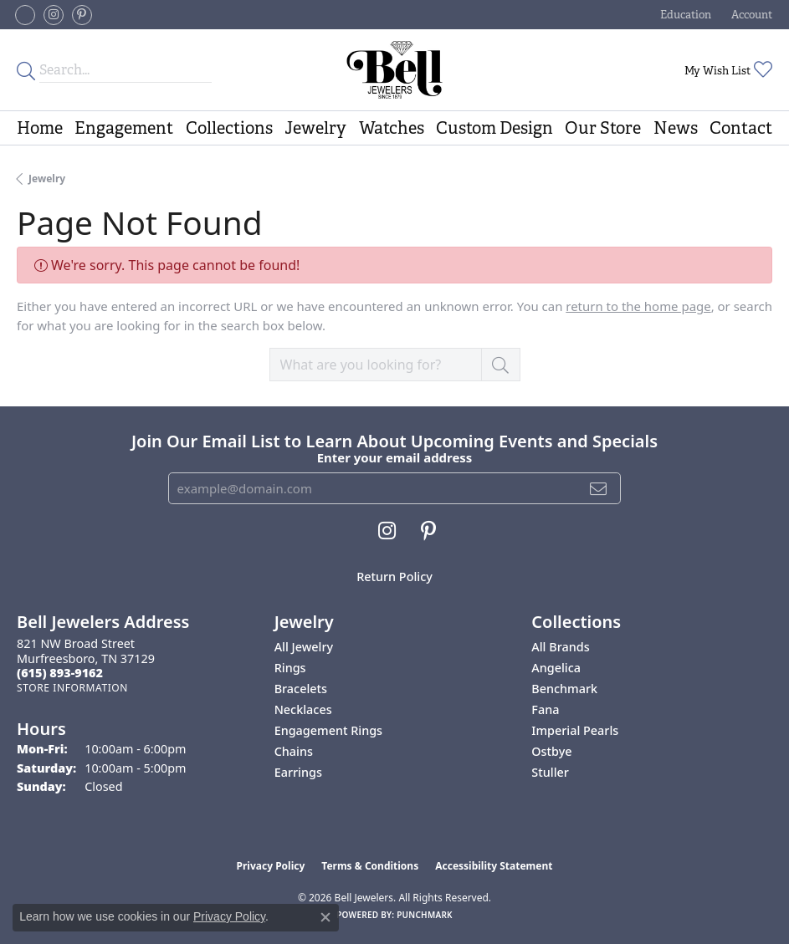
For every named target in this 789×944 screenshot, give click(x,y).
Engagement (123, 128)
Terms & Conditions (369, 866)
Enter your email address (395, 457)
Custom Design (494, 128)
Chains (293, 751)
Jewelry (315, 128)
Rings (290, 668)
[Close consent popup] (325, 917)
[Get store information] (72, 688)
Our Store (603, 128)
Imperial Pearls (574, 730)
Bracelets (300, 689)
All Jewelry (304, 647)
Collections (229, 128)
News (675, 128)
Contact (741, 128)
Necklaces (303, 709)
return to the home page (638, 306)
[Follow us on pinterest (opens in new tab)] (82, 15)
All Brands (560, 647)
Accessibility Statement (493, 866)
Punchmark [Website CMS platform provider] (425, 915)
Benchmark (564, 689)
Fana (545, 709)
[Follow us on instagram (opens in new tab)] (54, 15)
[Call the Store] (60, 673)
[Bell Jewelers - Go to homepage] (395, 69)
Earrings (298, 772)
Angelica (556, 668)
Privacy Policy (271, 866)
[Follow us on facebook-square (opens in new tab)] (25, 15)
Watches (391, 128)
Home (40, 128)
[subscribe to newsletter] (598, 488)
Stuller (550, 772)
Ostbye (551, 751)
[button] (684, 14)
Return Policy (394, 576)
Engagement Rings (328, 730)
